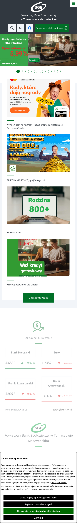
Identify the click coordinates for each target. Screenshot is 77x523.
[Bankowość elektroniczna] (52, 28)
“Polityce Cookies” (59, 482)
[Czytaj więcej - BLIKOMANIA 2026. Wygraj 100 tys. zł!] (38, 161)
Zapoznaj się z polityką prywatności (38, 497)
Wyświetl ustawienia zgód (38, 504)
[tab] (18, 71)
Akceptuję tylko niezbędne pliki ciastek (38, 511)
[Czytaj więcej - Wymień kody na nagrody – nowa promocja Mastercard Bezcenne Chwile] (38, 107)
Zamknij (38, 517)
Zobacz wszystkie (38, 300)
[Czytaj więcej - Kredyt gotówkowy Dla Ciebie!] (38, 265)
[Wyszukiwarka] (12, 28)
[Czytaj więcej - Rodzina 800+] (38, 213)
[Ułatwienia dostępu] (20, 28)
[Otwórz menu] (73, 3)
